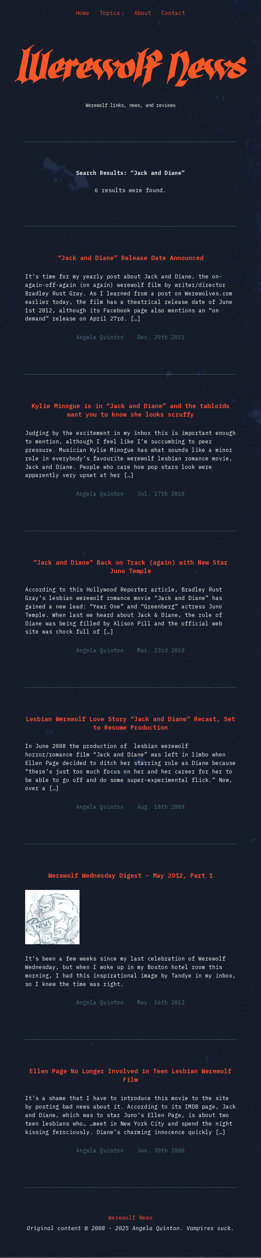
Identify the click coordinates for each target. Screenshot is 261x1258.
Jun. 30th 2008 (161, 1150)
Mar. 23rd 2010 (161, 650)
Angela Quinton (100, 337)
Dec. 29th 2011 (161, 337)
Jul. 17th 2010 (161, 493)
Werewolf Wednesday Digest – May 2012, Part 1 (130, 875)
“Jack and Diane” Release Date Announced (131, 258)
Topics (110, 13)
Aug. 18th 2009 (161, 806)
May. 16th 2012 (161, 1002)
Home (82, 13)
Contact (173, 13)
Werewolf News (130, 1217)
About (142, 13)
